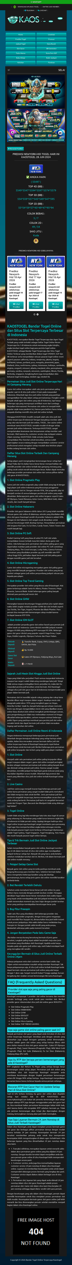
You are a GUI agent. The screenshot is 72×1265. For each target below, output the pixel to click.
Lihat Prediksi (16, 305)
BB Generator (51, 48)
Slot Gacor (20, 48)
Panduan (51, 62)
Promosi (51, 39)
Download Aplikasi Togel (26, 7)
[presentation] (34, 314)
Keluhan (21, 62)
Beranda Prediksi (15, 149)
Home (20, 34)
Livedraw (51, 34)
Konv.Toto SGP (51, 53)
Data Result (51, 44)
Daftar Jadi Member (51, 7)
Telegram (29, 10)
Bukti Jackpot (51, 58)
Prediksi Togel (20, 39)
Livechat (42, 10)
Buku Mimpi (20, 58)
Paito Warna (20, 53)
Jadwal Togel (21, 44)
